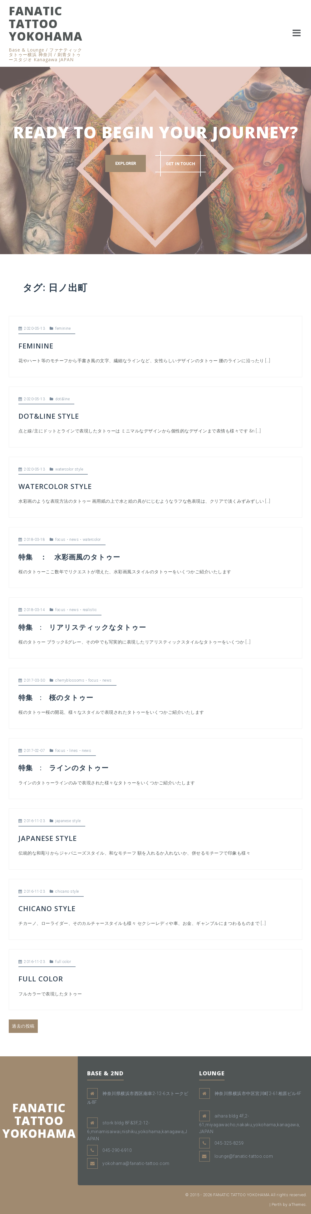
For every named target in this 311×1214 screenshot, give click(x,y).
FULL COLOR (40, 978)
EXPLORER (125, 163)
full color (63, 962)
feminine (63, 328)
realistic (90, 610)
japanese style (68, 821)
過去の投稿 (23, 1026)
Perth (277, 1204)
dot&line (62, 399)
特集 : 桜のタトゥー (55, 697)
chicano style (67, 891)
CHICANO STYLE (47, 908)
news (74, 539)
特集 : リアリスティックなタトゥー (82, 627)
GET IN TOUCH (180, 163)
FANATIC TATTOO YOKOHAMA (45, 23)
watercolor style (69, 469)
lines (73, 750)
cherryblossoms (69, 680)
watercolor (92, 539)
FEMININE (35, 345)
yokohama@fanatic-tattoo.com (136, 1163)
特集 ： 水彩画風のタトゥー (69, 556)
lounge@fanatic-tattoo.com (244, 1156)
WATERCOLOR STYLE (55, 486)
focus (60, 539)
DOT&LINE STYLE (48, 416)
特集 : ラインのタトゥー (63, 767)
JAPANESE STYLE (47, 838)
